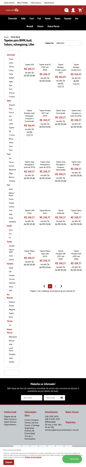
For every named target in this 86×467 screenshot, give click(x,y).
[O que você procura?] (16, 10)
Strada (11, 203)
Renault (30, 26)
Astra (11, 63)
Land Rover (11, 349)
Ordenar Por (49, 43)
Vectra (11, 66)
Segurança (29, 428)
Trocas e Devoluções (30, 437)
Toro (10, 210)
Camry (11, 259)
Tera (10, 150)
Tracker (12, 96)
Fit (10, 237)
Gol (10, 116)
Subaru (11, 362)
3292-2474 (51, 416)
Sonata (11, 275)
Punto (11, 199)
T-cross (12, 135)
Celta (11, 74)
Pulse (11, 218)
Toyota (57, 18)
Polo (10, 108)
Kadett (11, 78)
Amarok (12, 105)
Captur (11, 313)
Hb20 (11, 268)
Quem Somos (9, 2)
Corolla (11, 246)
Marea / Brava (12, 194)
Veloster (12, 283)
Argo (10, 214)
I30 (10, 271)
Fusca (11, 112)
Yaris (11, 256)
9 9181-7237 (52, 420)
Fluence (12, 302)
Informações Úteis (30, 413)
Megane (12, 309)
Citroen (40, 26)
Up (10, 131)
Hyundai (67, 18)
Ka (10, 158)
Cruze (11, 59)
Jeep (11, 358)
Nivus (11, 139)
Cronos (11, 206)
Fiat (39, 18)
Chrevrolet (12, 18)
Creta (11, 286)
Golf (10, 120)
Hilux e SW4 (11, 250)
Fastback (12, 221)
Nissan (11, 340)
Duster (11, 305)
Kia (76, 18)
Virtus (11, 142)
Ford (32, 18)
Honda (47, 18)
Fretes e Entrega (32, 425)
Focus (11, 162)
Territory (12, 181)
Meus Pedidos (22, 2)
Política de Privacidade (30, 432)
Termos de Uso (31, 422)
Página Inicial (10, 416)
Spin (10, 85)
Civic (11, 230)
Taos (11, 146)
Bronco (11, 177)
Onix (10, 89)
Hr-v (10, 234)
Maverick (12, 169)
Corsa (11, 70)
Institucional (10, 412)
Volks (23, 18)
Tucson (12, 279)
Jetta (11, 124)
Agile (11, 81)
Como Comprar (32, 420)
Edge (11, 173)
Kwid (11, 317)
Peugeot (12, 354)
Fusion (11, 166)
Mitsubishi (13, 337)
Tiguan (11, 127)
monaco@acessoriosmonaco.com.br (62, 429)
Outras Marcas (53, 26)
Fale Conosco (36, 2)
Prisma (11, 93)
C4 (10, 325)
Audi (10, 344)
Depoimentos (49, 2)
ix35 (10, 290)
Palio (11, 189)
